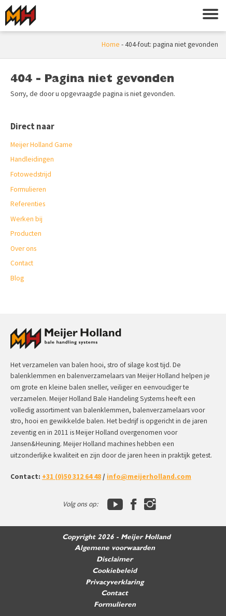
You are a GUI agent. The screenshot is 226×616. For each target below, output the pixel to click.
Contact (21, 263)
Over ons (23, 248)
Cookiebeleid (114, 570)
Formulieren (28, 189)
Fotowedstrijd (30, 174)
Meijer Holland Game (41, 144)
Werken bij (26, 219)
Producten (25, 233)
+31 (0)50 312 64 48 (71, 476)
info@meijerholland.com (149, 476)
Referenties (27, 203)
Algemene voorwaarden (115, 548)
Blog (17, 278)
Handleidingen (32, 159)
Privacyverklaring (115, 582)
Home (111, 44)
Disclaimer (114, 559)
